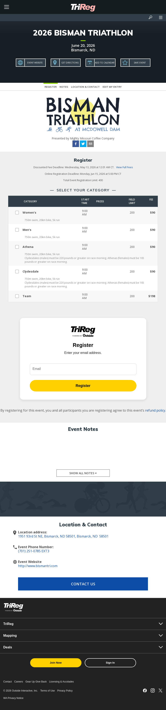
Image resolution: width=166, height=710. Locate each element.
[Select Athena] (19, 246)
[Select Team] (19, 295)
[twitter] (83, 144)
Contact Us (83, 583)
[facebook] (75, 144)
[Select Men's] (19, 229)
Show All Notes (83, 473)
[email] (90, 144)
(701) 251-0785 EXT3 (33, 551)
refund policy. (155, 410)
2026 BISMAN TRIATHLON (83, 33)
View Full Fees (124, 167)
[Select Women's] (19, 212)
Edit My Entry (112, 86)
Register (51, 86)
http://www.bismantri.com (37, 566)
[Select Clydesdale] (19, 271)
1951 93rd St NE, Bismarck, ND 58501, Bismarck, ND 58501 (63, 536)
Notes (64, 86)
